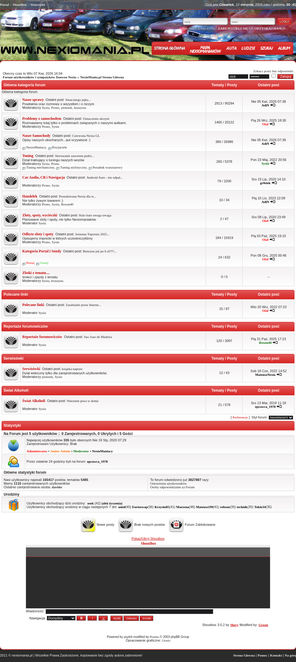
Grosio (166, 640)
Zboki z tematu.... (36, 273)
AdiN (265, 105)
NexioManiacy (36, 147)
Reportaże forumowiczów (25, 326)
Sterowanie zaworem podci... (74, 156)
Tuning (27, 156)
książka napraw (72, 369)
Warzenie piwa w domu (83, 401)
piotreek (66, 107)
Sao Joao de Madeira (98, 337)
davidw (57, 487)
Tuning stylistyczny (73, 167)
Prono (55, 107)
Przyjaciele (59, 147)
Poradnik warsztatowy (107, 167)
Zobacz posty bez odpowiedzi (273, 71)
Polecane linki (15, 294)
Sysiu (45, 107)
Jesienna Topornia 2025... (92, 234)
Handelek (29, 196)
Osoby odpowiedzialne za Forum (172, 487)
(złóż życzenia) (112, 503)
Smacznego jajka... (78, 99)
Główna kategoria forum (24, 85)
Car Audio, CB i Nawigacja (43, 177)
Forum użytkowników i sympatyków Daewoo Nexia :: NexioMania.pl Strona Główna (63, 77)
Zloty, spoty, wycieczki (39, 215)
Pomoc (262, 655)
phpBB (128, 637)
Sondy (44, 263)
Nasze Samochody (36, 135)
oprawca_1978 (265, 406)
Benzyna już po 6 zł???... (100, 251)
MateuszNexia (265, 374)
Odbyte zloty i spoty (37, 234)
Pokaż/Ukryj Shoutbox (148, 538)
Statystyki (38, 4)
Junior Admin (60, 451)
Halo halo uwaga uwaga (95, 215)
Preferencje (240, 417)
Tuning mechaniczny (40, 167)
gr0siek (265, 183)
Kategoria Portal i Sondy (41, 251)
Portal (4, 4)
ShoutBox (20, 4)
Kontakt (276, 655)
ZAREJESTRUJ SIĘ (233, 28)
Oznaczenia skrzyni (96, 118)
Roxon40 (67, 204)
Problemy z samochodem (41, 118)
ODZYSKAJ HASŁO (269, 28)
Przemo (154, 637)
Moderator (81, 451)
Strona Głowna (244, 655)
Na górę (290, 655)
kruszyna (80, 107)
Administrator (37, 451)
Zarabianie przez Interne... (83, 305)
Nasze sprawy (33, 100)
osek (90, 503)
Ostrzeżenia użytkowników (168, 483)
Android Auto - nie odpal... (104, 177)
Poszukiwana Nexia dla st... (77, 196)
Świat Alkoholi (16, 390)
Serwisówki (13, 358)
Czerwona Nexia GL (86, 135)
